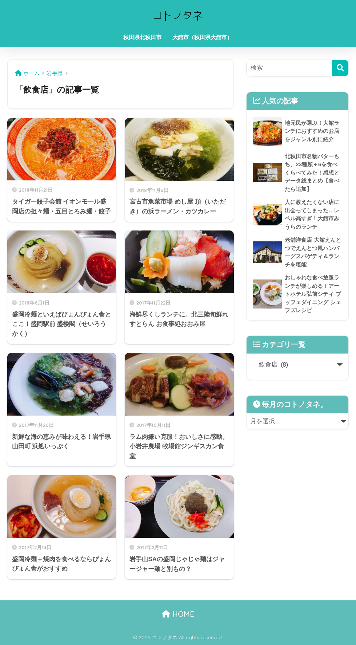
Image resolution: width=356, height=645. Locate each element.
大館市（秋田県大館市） (202, 37)
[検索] (340, 68)
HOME (178, 614)
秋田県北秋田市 (142, 37)
